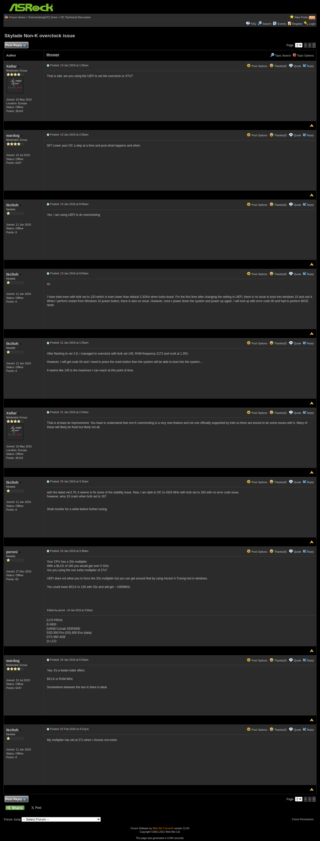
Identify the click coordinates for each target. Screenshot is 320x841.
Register (297, 23)
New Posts (301, 17)
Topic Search (280, 55)
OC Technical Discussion (75, 17)
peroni (13, 552)
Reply (310, 66)
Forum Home (17, 17)
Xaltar (13, 66)
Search (266, 23)
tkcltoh (13, 205)
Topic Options (303, 55)
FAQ (253, 23)
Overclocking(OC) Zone (43, 17)
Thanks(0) (278, 66)
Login (312, 23)
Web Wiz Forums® (163, 828)
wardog (14, 135)
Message (52, 55)
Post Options (257, 66)
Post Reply (15, 45)
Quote (297, 66)
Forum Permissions (304, 819)
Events (279, 23)
